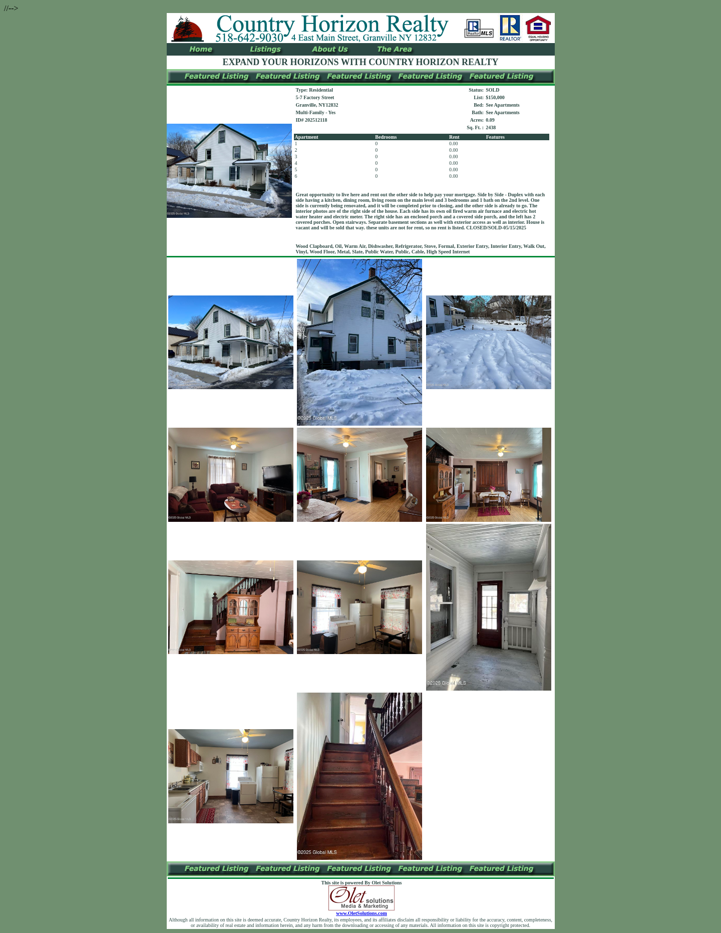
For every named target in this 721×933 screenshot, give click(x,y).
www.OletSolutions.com (361, 911)
